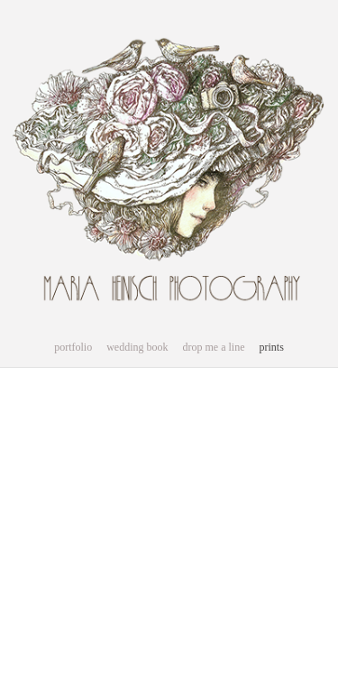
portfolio (73, 347)
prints (271, 347)
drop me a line (214, 347)
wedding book (137, 347)
